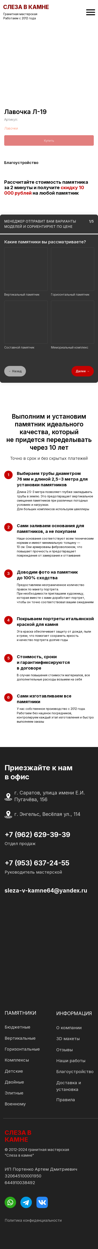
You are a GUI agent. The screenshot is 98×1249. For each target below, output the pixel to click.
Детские (14, 1071)
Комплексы (17, 1060)
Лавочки (11, 128)
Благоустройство (75, 1071)
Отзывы (64, 1049)
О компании (69, 1027)
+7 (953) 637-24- (33, 863)
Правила (65, 1099)
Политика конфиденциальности (33, 1220)
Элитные (14, 1093)
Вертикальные (20, 1038)
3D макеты (68, 1038)
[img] (90, 12)
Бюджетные (17, 1027)
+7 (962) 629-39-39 (37, 835)
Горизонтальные (22, 1049)
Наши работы (70, 1060)
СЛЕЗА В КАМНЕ (18, 1136)
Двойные (14, 1082)
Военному (15, 1103)
